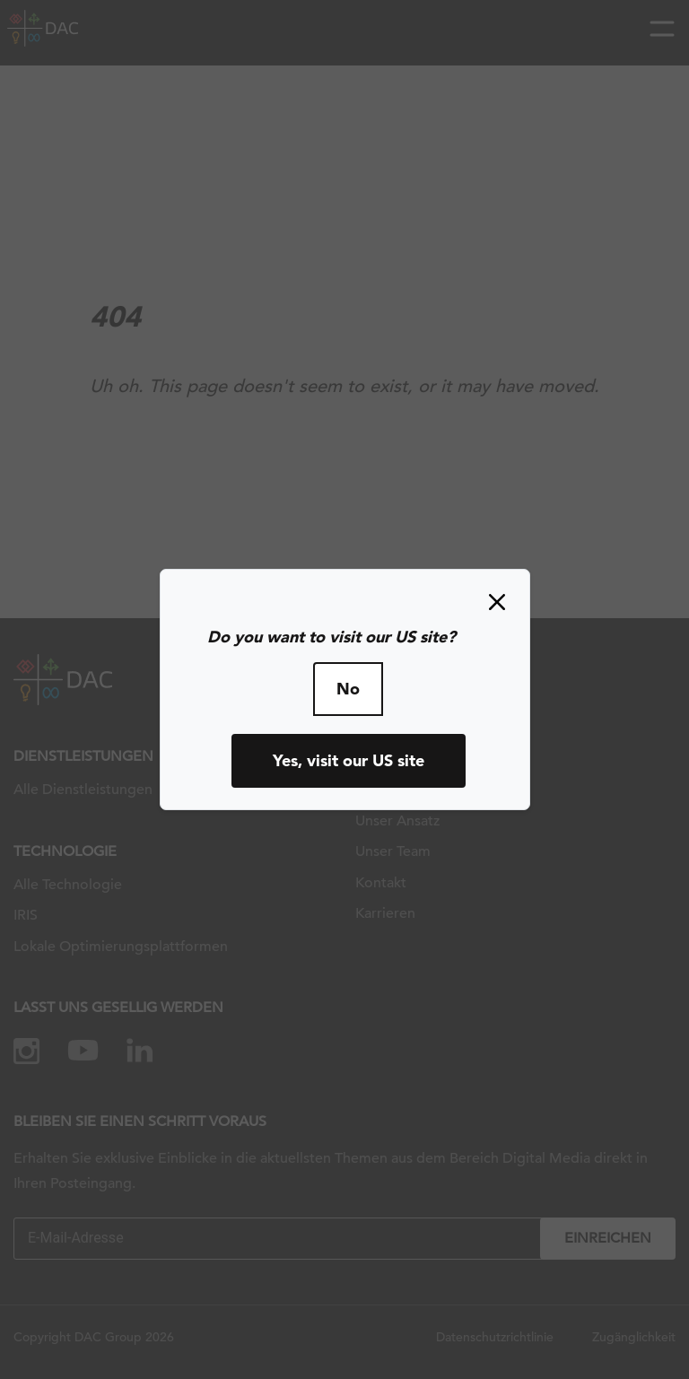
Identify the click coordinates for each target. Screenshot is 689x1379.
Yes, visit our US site (348, 760)
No (348, 688)
